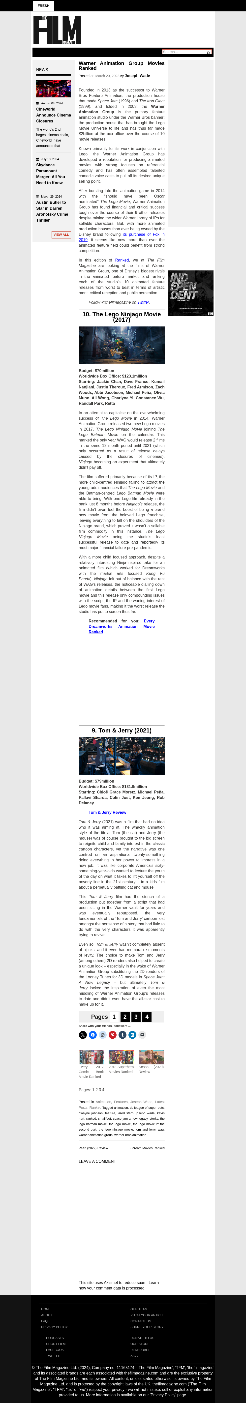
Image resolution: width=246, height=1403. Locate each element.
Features (120, 1102)
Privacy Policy (54, 1327)
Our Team (138, 1309)
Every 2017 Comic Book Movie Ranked (91, 1072)
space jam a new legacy (130, 1118)
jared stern (125, 1113)
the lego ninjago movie (116, 1129)
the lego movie (120, 1124)
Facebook (55, 1350)
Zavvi (135, 1356)
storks (154, 1118)
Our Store (140, 1344)
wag (161, 1129)
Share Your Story (147, 1327)
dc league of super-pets (147, 1108)
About (46, 1315)
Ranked (95, 1108)
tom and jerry (145, 1129)
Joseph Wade (137, 76)
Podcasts (55, 1338)
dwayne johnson (91, 1113)
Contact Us (140, 1321)
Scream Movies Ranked (147, 1148)
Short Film (55, 1344)
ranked (91, 1118)
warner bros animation (130, 1135)
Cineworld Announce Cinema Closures (53, 115)
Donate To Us (142, 1338)
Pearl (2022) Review (93, 1148)
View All (61, 234)
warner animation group (96, 1135)
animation (121, 1108)
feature (110, 1113)
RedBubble (140, 1350)
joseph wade (145, 1113)
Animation (103, 1102)
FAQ (44, 1321)
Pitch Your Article (147, 1315)
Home (46, 1309)
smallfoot (104, 1118)
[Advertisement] (122, 680)
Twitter (53, 1356)
